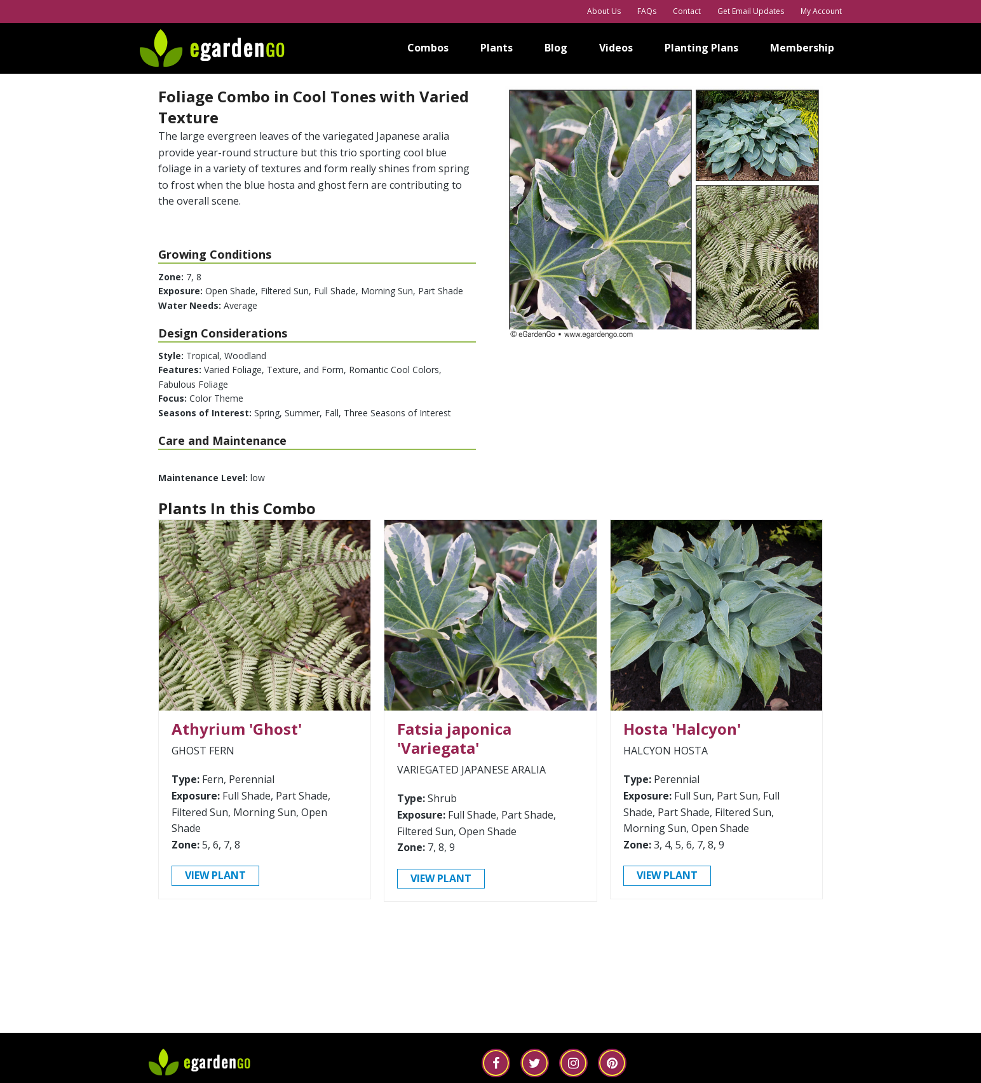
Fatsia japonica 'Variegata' (454, 741)
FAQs (646, 11)
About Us (604, 11)
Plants (496, 48)
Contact (687, 11)
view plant (215, 878)
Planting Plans (701, 48)
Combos (428, 48)
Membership (802, 48)
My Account (821, 11)
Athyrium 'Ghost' (237, 731)
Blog (556, 48)
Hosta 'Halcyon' (682, 731)
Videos (616, 48)
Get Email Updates (750, 11)
